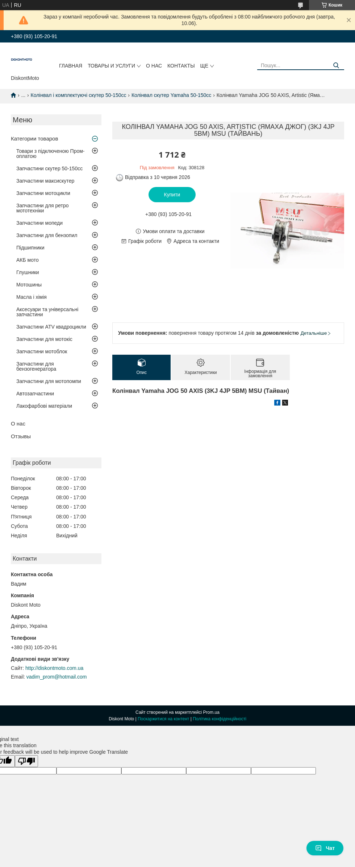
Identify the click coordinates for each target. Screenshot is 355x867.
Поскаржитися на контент (163, 718)
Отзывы (21, 436)
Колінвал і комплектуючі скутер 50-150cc (78, 95)
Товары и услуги (111, 66)
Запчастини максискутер (45, 181)
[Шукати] (336, 65)
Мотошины (29, 285)
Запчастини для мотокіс (44, 339)
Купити (172, 195)
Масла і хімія (31, 297)
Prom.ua (211, 712)
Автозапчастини (35, 393)
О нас (154, 66)
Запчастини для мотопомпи (48, 381)
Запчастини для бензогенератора (36, 366)
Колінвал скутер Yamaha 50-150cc (171, 95)
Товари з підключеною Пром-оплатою (50, 153)
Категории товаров (34, 138)
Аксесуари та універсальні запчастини (47, 311)
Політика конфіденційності (219, 718)
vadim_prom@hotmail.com (56, 677)
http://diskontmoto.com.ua (54, 668)
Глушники (27, 272)
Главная (70, 66)
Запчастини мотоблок (41, 351)
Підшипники (30, 248)
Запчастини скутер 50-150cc (49, 168)
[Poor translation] (26, 761)
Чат (325, 848)
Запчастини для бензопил (46, 235)
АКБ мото (27, 260)
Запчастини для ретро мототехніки (42, 208)
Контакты (181, 66)
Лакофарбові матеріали (44, 406)
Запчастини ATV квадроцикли (51, 327)
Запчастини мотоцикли (43, 193)
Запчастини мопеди (39, 223)
